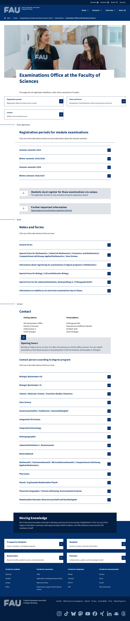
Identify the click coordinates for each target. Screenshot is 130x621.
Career (101, 583)
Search (114, 2)
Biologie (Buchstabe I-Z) (30, 385)
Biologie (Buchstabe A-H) (30, 376)
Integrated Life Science (29, 419)
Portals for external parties (109, 569)
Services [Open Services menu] (94, 2)
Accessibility (102, 601)
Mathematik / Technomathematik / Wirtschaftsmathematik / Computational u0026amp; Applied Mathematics (60, 464)
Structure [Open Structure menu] (104, 2)
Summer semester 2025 (30, 150)
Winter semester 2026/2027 (32, 175)
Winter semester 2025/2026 (32, 158)
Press (101, 578)
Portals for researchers (45, 569)
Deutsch (123, 2)
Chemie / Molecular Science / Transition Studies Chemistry (46, 393)
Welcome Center (42, 583)
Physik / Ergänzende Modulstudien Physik (38, 482)
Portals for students (12, 569)
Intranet (71, 578)
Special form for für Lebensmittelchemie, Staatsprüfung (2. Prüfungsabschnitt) (55, 282)
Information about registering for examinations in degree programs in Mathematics (57, 264)
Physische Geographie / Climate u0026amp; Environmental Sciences (50, 491)
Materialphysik (26, 453)
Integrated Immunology (30, 428)
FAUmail (8, 574)
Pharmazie (24, 473)
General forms (25, 244)
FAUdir (70, 574)
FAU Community (104, 587)
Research (95, 10)
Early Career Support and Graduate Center (49, 588)
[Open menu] (122, 10)
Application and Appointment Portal (49, 578)
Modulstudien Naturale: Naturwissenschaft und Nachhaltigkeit (48, 499)
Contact (59, 601)
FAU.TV (70, 583)
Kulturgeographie (27, 436)
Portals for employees (76, 569)
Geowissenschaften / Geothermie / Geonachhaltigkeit (43, 410)
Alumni (101, 574)
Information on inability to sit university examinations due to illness (50, 290)
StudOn (8, 578)
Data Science (25, 402)
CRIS (38, 574)
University (109, 10)
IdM (69, 587)
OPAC (7, 587)
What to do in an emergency (73, 601)
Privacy (93, 601)
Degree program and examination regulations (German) (53, 210)
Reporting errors (120, 601)
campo (7, 583)
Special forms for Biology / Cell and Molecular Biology (44, 273)
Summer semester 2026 (30, 167)
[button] (33, 101)
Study (84, 10)
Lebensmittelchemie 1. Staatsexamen (36, 445)
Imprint (87, 601)
